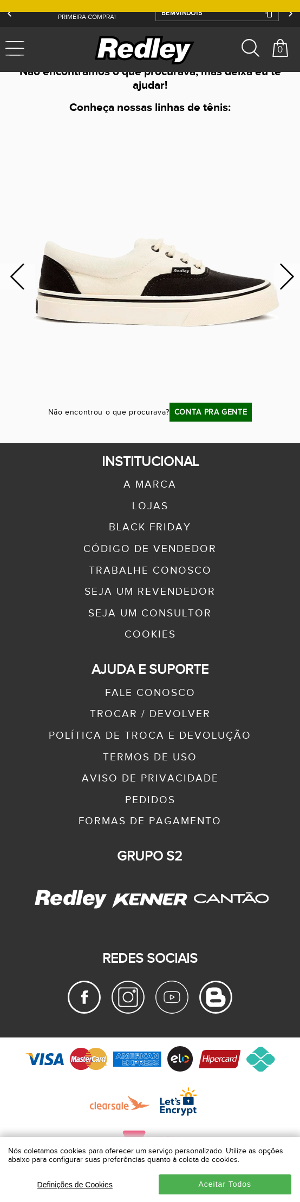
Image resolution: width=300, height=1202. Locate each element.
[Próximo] (290, 13)
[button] (217, 13)
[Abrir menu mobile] (36, 50)
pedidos (150, 800)
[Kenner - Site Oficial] (149, 899)
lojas (150, 506)
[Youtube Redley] (171, 1010)
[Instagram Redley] (128, 1010)
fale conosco (150, 693)
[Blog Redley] (215, 1010)
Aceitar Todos (224, 1184)
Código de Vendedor (150, 549)
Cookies (150, 634)
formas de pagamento (150, 821)
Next (286, 277)
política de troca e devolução (150, 736)
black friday (150, 527)
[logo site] (145, 49)
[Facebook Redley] (84, 1010)
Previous (17, 277)
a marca (150, 484)
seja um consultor (150, 613)
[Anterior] (10, 13)
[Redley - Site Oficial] (72, 908)
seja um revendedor (150, 592)
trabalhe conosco (150, 570)
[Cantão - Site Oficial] (228, 914)
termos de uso (150, 757)
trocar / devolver (150, 714)
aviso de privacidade (150, 778)
